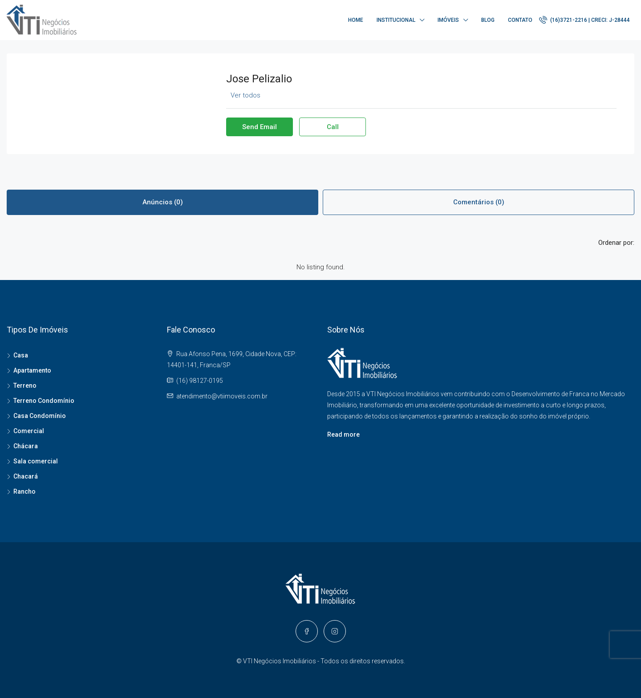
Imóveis (448, 20)
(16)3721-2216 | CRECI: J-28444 (584, 20)
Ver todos (245, 95)
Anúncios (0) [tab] (162, 202)
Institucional (396, 20)
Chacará (25, 476)
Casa (20, 355)
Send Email (259, 127)
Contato (520, 20)
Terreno (25, 385)
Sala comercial (35, 461)
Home (355, 20)
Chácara (25, 446)
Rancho (24, 491)
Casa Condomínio (39, 415)
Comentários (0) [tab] (478, 202)
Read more (343, 434)
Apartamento (32, 370)
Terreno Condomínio (43, 400)
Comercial (28, 430)
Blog (488, 20)
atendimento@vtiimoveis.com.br (222, 396)
